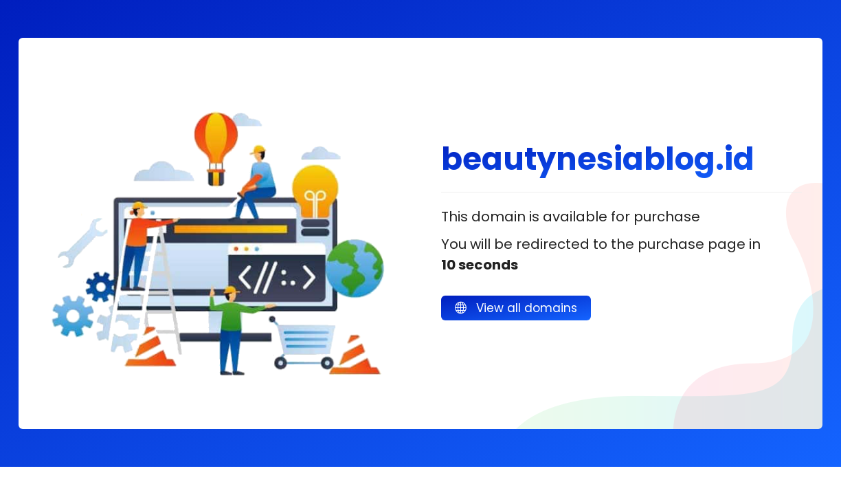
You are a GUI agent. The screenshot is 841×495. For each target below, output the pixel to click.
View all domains (516, 308)
